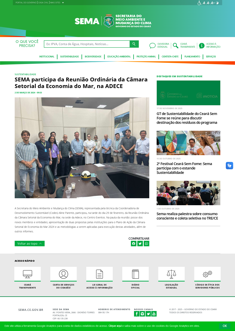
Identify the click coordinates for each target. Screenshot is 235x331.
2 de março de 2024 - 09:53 (28, 92)
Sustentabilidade (69, 57)
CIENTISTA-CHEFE (170, 57)
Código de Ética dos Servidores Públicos (207, 278)
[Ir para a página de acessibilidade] (199, 3)
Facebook (137, 314)
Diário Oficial (135, 278)
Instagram (142, 314)
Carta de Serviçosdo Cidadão (63, 278)
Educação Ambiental (119, 57)
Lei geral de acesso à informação (99, 278)
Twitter (148, 314)
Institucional (46, 57)
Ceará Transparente (27, 278)
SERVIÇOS (211, 57)
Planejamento (192, 57)
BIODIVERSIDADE (93, 57)
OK (225, 326)
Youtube (154, 314)
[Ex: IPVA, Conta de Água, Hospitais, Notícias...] (87, 44)
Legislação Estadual (171, 278)
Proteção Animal (146, 57)
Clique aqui (115, 326)
